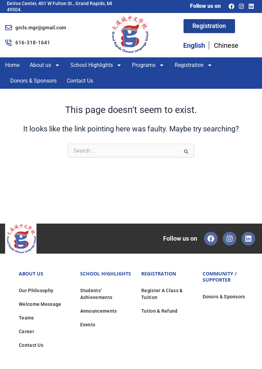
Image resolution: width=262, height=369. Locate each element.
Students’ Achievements (96, 294)
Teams (26, 318)
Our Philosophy (36, 290)
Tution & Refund (159, 311)
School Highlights (96, 65)
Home (12, 65)
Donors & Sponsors (33, 80)
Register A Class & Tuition (162, 294)
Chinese (226, 46)
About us (45, 65)
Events (88, 324)
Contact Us (80, 80)
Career (26, 331)
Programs (148, 65)
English (194, 46)
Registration (194, 65)
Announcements (98, 311)
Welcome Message (40, 304)
